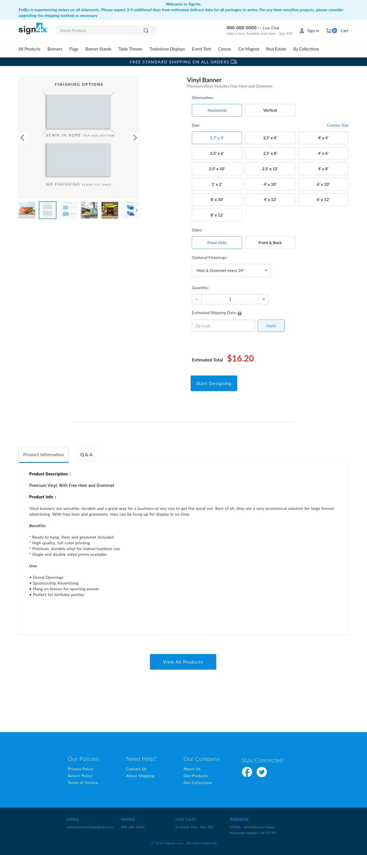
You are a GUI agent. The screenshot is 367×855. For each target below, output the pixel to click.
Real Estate (276, 49)
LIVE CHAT (185, 819)
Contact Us (136, 769)
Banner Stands (98, 49)
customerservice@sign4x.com (90, 827)
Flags (74, 49)
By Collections (306, 49)
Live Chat (269, 28)
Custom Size (337, 125)
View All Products (183, 661)
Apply (271, 325)
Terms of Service (83, 782)
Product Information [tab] (43, 454)
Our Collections (198, 782)
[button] (22, 137)
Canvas (224, 49)
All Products (29, 49)
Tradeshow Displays (167, 49)
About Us (192, 769)
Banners (55, 49)
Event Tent (201, 49)
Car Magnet (248, 49)
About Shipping (140, 775)
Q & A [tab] (86, 454)
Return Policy (80, 775)
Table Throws (130, 49)
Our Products (196, 775)
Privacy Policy (80, 769)
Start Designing (213, 383)
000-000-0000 (241, 27)
